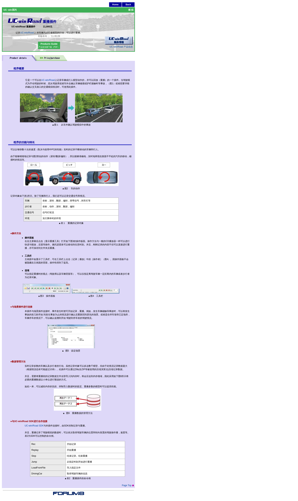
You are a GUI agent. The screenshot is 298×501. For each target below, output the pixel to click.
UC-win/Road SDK (34, 425)
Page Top (128, 485)
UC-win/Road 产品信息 (119, 45)
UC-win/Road (27, 32)
